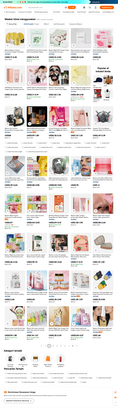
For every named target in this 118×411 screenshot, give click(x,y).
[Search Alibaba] (45, 7)
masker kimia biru (57, 378)
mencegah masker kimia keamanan (16, 378)
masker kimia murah (45, 147)
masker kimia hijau (11, 143)
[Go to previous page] (41, 346)
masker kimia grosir (11, 147)
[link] (115, 392)
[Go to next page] (76, 346)
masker (83, 382)
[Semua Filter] (11, 24)
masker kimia (55, 143)
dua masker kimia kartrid (56, 373)
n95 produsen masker (85, 378)
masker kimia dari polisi (103, 378)
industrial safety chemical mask (77, 373)
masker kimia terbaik (28, 147)
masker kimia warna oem (29, 382)
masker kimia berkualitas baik (67, 382)
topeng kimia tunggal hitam (72, 143)
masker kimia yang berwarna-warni (36, 151)
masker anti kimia (90, 143)
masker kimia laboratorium (39, 378)
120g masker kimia (11, 382)
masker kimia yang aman (83, 147)
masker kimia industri (37, 373)
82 (72, 346)
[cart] (90, 8)
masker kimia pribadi (47, 382)
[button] (66, 7)
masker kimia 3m (27, 143)
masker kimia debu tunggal (13, 151)
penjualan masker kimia (63, 147)
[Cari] (72, 7)
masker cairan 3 (99, 147)
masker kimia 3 (41, 143)
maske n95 (71, 378)
